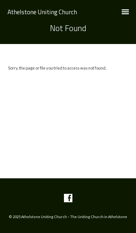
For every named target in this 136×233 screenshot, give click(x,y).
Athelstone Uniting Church (42, 12)
